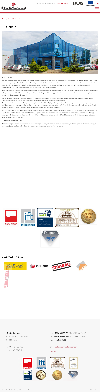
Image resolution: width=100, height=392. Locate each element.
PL (98, 3)
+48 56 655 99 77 (63, 3)
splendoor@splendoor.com (61, 349)
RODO (52, 352)
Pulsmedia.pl (88, 390)
